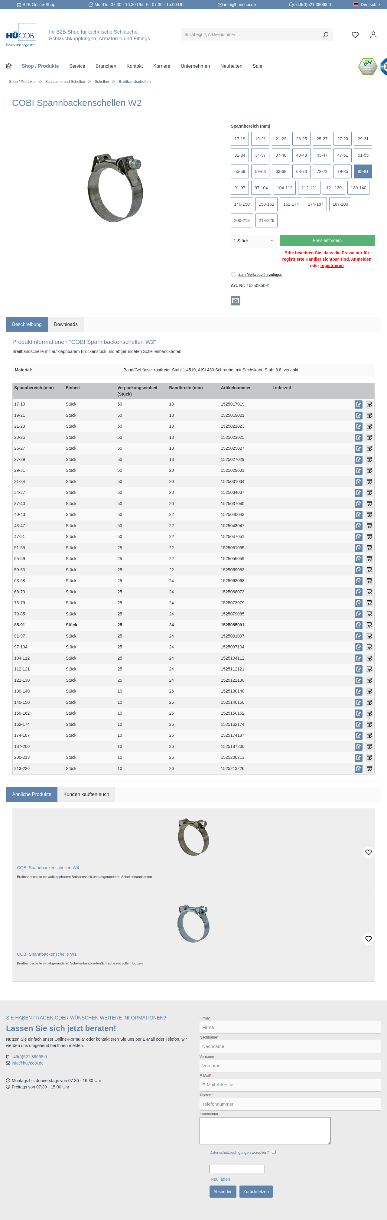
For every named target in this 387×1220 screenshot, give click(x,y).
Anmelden (361, 259)
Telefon (206, 1095)
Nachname (209, 1037)
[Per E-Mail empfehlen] (235, 300)
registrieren (332, 265)
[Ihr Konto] (373, 34)
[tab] (27, 324)
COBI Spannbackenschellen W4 (48, 867)
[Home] (14, 66)
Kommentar (209, 1114)
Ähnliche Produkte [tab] (31, 794)
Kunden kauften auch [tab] (86, 794)
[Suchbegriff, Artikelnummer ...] (250, 34)
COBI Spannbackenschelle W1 (47, 954)
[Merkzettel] (355, 34)
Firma (205, 1018)
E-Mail (205, 1076)
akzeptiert (239, 1152)
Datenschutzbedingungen (230, 1152)
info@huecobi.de (240, 4)
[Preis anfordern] (359, 404)
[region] (115, 188)
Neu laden (220, 1179)
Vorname (207, 1057)
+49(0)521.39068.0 (313, 4)
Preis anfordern (327, 240)
